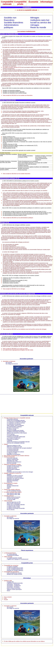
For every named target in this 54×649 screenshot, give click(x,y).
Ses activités (9, 362)
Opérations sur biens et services (15, 475)
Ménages (34, 17)
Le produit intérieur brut (12, 435)
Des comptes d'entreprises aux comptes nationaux (16, 455)
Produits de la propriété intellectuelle (16, 436)
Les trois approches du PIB (13, 502)
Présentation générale (12, 419)
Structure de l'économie (13, 498)
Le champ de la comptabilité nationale (16, 421)
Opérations (9, 484)
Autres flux (9, 482)
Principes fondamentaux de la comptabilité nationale (17, 417)
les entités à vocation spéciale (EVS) (12, 67)
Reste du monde (38, 27)
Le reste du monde (11, 429)
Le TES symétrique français (14, 490)
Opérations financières (12, 480)
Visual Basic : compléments (14, 585)
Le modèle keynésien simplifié (14, 558)
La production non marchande (14, 477)
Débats (6, 444)
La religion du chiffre (12, 453)
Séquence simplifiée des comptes (15, 430)
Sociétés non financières (10, 18)
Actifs (8, 488)
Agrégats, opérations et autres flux (12, 473)
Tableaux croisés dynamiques (14, 589)
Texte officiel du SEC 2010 (13, 493)
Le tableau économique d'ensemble (16, 431)
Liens (5, 598)
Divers (8, 590)
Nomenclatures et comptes (10, 483)
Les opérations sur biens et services (16, 423)
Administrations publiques (11, 26)
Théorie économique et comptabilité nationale (18, 441)
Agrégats (9, 474)
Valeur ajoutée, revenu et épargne (15, 425)
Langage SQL (10, 581)
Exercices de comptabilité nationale (16, 443)
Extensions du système (12, 439)
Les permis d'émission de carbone (15, 451)
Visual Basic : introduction (13, 584)
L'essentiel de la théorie (13, 555)
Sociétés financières (13, 22)
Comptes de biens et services (14, 465)
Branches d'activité (11, 463)
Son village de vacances (12, 363)
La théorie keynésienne (10, 553)
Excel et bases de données (13, 588)
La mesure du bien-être (12, 449)
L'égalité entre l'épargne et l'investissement (17, 559)
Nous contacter (8, 597)
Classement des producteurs (14, 461)
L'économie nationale (12, 458)
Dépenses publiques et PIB (13, 445)
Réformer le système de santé (14, 446)
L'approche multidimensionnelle (15, 583)
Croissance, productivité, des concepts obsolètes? (19, 448)
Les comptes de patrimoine (13, 438)
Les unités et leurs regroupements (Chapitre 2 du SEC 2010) (18, 350)
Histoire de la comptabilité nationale (16, 420)
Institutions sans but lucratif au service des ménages (40, 22)
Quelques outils (8, 580)
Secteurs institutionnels (12, 459)
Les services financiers (12, 450)
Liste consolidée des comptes (14, 573)
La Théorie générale (12, 554)
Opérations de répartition (13, 479)
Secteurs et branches (9, 456)
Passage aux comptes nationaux (15, 570)
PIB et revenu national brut (13, 503)
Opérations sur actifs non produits (15, 478)
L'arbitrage (9, 440)
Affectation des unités (12, 460)
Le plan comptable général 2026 (15, 568)
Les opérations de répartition (14, 424)
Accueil (6, 599)
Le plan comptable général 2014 (15, 569)
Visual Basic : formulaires (13, 586)
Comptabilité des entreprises (11, 565)
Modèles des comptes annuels (14, 574)
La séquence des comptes (13, 505)
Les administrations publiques (14, 426)
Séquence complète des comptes (12, 464)
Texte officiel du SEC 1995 (13, 494)
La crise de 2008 (11, 499)
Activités (9, 487)
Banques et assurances (13, 428)
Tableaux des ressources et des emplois (17, 433)
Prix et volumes (11, 434)
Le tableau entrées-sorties (13, 507)
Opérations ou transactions (13, 454)
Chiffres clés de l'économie (13, 497)
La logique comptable (12, 566)
